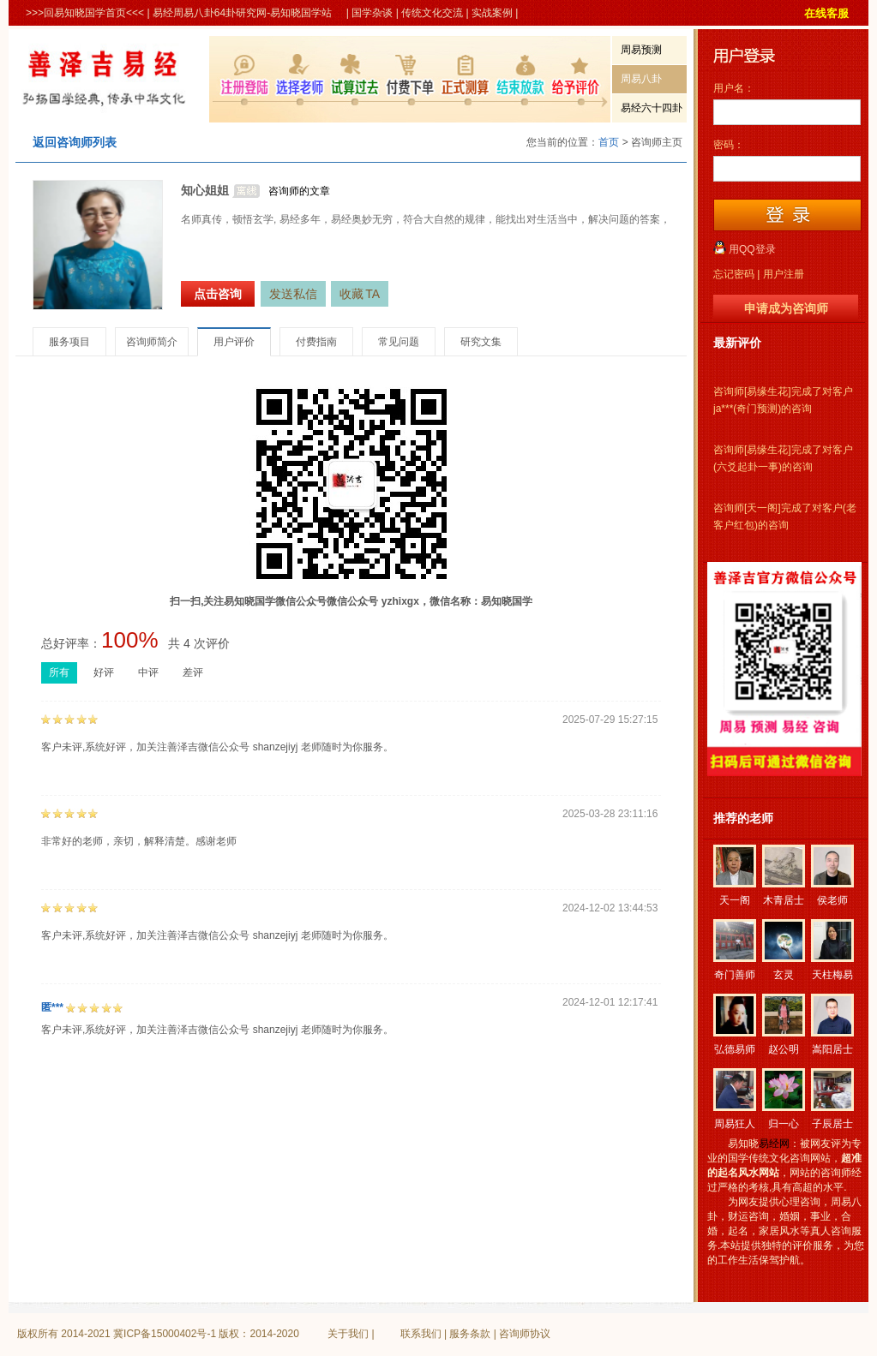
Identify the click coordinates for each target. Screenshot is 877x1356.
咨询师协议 (524, 1334)
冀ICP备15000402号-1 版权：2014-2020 (206, 1334)
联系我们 (421, 1334)
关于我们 (348, 1334)
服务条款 (469, 1334)
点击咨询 (218, 294)
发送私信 (293, 294)
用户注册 (783, 274)
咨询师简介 (151, 342)
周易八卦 (641, 79)
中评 (148, 672)
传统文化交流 (432, 13)
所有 (59, 672)
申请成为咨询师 (786, 308)
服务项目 (69, 342)
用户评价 (234, 342)
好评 (103, 672)
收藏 (359, 294)
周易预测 (641, 50)
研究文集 (481, 342)
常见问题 (398, 342)
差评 (193, 672)
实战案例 (492, 13)
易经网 (774, 1144)
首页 (608, 142)
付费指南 (316, 342)
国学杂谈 (372, 13)
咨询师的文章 (299, 191)
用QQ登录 (752, 249)
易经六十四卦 (651, 108)
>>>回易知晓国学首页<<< (85, 13)
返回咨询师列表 (75, 142)
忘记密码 (733, 274)
